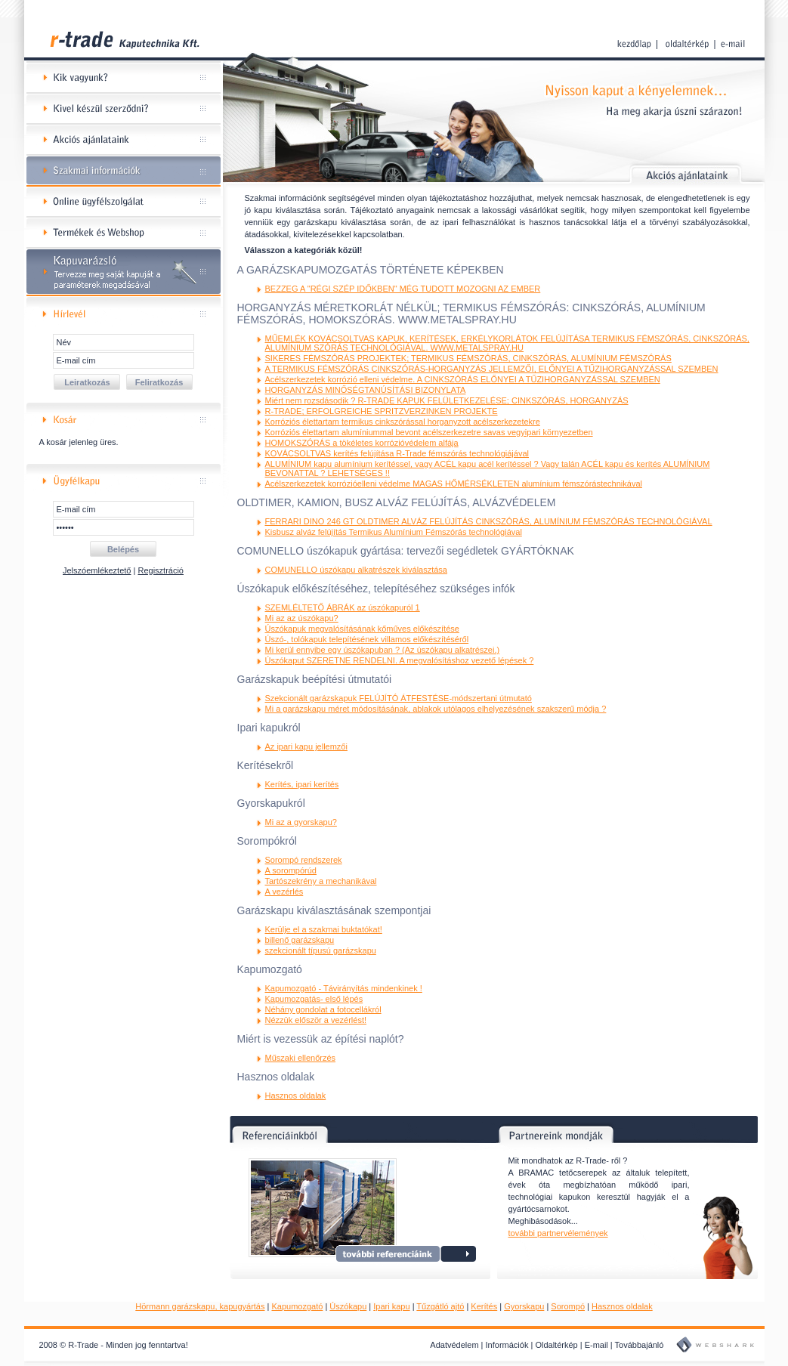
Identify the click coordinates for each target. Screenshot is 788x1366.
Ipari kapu (391, 1306)
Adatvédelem (454, 1344)
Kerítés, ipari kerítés (302, 784)
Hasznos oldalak (295, 1095)
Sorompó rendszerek (303, 859)
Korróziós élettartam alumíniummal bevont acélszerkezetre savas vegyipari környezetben (429, 432)
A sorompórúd (291, 870)
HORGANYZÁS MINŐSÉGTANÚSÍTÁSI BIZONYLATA (365, 389)
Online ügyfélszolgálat (123, 202)
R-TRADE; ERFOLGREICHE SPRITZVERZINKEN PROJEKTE (381, 411)
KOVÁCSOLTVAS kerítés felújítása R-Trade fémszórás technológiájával (397, 453)
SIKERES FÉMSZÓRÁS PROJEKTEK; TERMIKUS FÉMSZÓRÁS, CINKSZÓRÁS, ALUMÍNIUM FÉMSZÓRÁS (468, 358)
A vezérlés (284, 891)
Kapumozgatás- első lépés (314, 998)
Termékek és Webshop (123, 233)
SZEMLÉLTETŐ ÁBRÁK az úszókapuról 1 (342, 607)
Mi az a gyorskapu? (301, 822)
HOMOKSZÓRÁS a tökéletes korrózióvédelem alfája (362, 442)
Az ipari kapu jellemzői (306, 746)
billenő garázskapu (300, 939)
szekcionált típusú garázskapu (320, 950)
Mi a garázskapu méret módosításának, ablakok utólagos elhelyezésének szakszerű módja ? (436, 708)
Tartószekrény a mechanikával (321, 880)
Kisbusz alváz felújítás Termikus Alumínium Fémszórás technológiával (393, 531)
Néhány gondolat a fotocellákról (323, 1009)
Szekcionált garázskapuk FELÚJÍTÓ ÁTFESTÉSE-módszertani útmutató (398, 698)
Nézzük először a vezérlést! (316, 1019)
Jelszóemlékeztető (97, 570)
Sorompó (568, 1306)
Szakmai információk (123, 171)
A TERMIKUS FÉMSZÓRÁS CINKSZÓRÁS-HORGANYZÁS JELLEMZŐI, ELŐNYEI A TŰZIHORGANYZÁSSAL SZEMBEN (491, 368)
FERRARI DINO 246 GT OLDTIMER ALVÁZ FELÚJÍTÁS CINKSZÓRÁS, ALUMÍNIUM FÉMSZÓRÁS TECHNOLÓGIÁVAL (488, 521)
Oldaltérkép (556, 1344)
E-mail (596, 1344)
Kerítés (484, 1306)
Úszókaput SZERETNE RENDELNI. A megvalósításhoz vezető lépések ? (399, 660)
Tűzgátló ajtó (440, 1306)
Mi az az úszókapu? (301, 618)
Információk (507, 1344)
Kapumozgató (297, 1306)
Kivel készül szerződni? (123, 109)
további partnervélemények (558, 1233)
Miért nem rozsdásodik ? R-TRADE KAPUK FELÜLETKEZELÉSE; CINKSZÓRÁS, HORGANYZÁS (447, 400)
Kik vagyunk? (123, 78)
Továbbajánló (639, 1344)
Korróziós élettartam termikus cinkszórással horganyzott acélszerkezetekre (402, 421)
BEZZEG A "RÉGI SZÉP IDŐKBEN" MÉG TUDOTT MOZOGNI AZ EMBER (403, 288)
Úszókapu (347, 1306)
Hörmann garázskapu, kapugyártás (199, 1306)
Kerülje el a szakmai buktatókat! (323, 929)
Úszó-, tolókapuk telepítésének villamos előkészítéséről (367, 639)
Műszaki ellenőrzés (300, 1057)
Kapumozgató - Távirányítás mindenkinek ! (343, 988)
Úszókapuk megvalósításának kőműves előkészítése (362, 628)
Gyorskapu (524, 1306)
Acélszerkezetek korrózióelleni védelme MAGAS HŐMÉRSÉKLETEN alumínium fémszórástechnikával (453, 483)
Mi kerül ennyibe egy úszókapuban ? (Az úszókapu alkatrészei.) (382, 649)
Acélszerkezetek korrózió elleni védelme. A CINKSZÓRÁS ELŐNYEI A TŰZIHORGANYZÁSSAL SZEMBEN (462, 379)
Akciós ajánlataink (123, 140)
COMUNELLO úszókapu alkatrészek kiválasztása (356, 569)
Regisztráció (161, 570)
